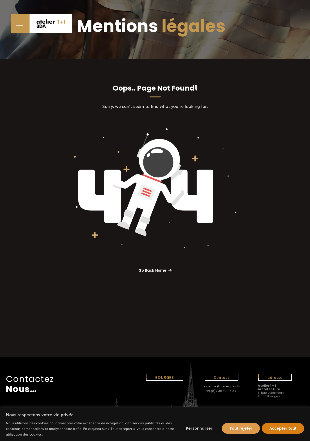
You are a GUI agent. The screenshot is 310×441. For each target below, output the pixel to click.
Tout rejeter (240, 428)
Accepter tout (283, 428)
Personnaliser (199, 428)
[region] (155, 424)
